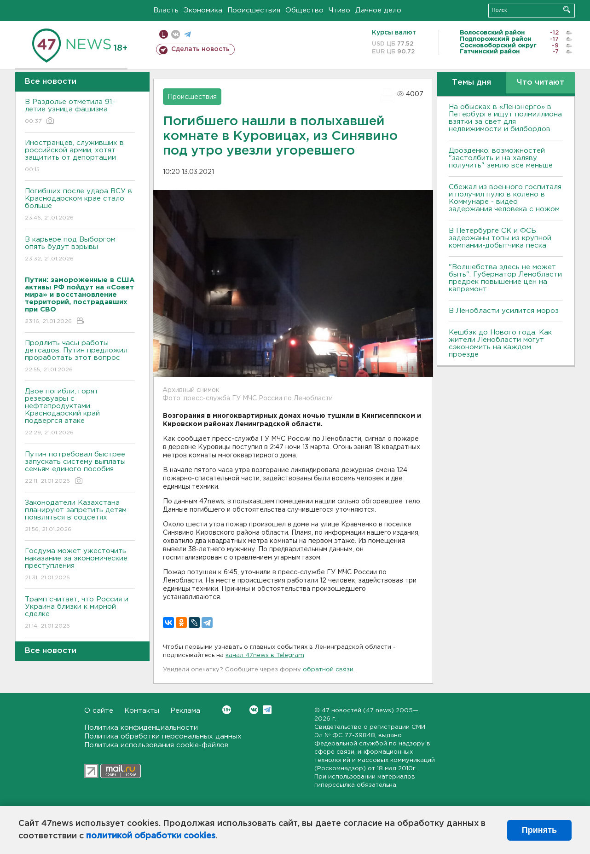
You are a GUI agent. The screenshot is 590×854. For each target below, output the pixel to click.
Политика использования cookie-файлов (156, 745)
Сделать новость (200, 49)
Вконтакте (226, 709)
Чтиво (339, 10)
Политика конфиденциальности (141, 728)
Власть (166, 10)
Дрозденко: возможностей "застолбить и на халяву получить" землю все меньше (501, 158)
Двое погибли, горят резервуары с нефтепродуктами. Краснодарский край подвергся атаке (80, 412)
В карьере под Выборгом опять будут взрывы (80, 250)
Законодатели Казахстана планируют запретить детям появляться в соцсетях (80, 516)
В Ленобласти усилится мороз (504, 311)
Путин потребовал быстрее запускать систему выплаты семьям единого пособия (80, 468)
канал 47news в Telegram (265, 655)
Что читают (540, 82)
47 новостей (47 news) (358, 710)
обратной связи (328, 669)
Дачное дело (378, 10)
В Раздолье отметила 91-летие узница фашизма (80, 112)
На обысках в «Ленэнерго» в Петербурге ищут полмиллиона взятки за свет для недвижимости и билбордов (505, 118)
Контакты (141, 711)
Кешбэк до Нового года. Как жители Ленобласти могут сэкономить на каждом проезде (500, 343)
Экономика (203, 10)
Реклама (185, 711)
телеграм (187, 34)
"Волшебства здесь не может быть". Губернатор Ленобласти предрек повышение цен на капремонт (505, 278)
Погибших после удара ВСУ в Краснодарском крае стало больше (80, 205)
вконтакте (175, 34)
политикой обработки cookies (150, 836)
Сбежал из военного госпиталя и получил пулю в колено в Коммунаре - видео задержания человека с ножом (505, 198)
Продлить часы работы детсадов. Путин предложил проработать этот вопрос (80, 357)
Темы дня (471, 82)
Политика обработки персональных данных (163, 736)
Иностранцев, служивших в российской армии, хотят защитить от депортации (80, 156)
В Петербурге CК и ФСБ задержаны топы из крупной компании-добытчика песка (500, 238)
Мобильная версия (163, 34)
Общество (304, 10)
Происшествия (253, 10)
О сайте (98, 711)
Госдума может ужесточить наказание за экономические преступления (80, 565)
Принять (539, 830)
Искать (566, 9)
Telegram (267, 709)
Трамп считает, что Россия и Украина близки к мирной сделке (80, 613)
